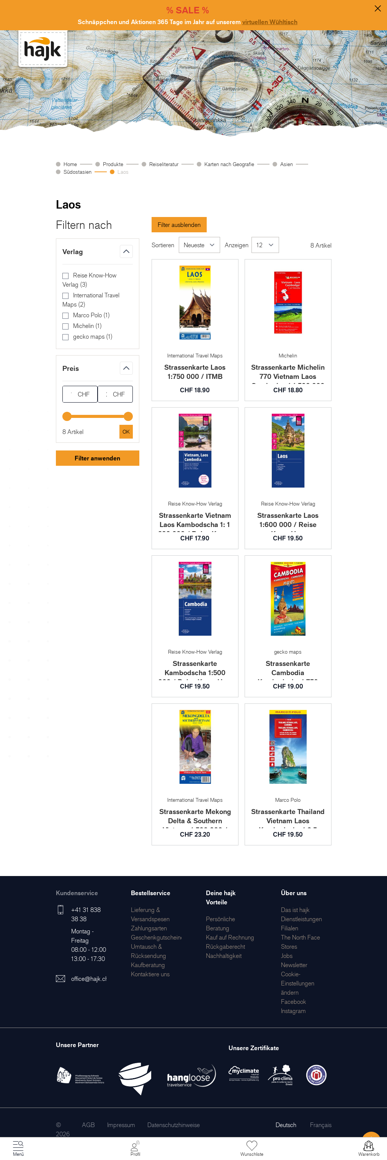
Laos (123, 171)
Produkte (113, 164)
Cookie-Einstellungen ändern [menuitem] (297, 983)
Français (320, 1125)
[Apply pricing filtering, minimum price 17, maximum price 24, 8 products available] (126, 432)
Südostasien (77, 171)
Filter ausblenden (179, 224)
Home (70, 164)
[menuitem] (149, 928)
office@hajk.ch (89, 978)
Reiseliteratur (163, 164)
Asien (286, 164)
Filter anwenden (97, 458)
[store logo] (42, 49)
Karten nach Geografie (229, 164)
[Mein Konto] (135, 1148)
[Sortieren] (199, 245)
